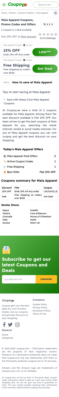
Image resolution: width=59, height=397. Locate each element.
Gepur (6, 210)
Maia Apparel (28, 36)
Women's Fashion (26, 13)
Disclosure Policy (42, 310)
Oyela (33, 219)
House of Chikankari (40, 216)
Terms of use (39, 313)
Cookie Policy (40, 304)
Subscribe (46, 279)
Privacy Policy (40, 307)
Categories (7, 337)
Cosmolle (7, 216)
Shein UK (35, 222)
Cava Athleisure (38, 213)
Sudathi (34, 210)
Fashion (12, 13)
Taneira (6, 213)
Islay (5, 219)
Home (4, 13)
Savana (6, 222)
